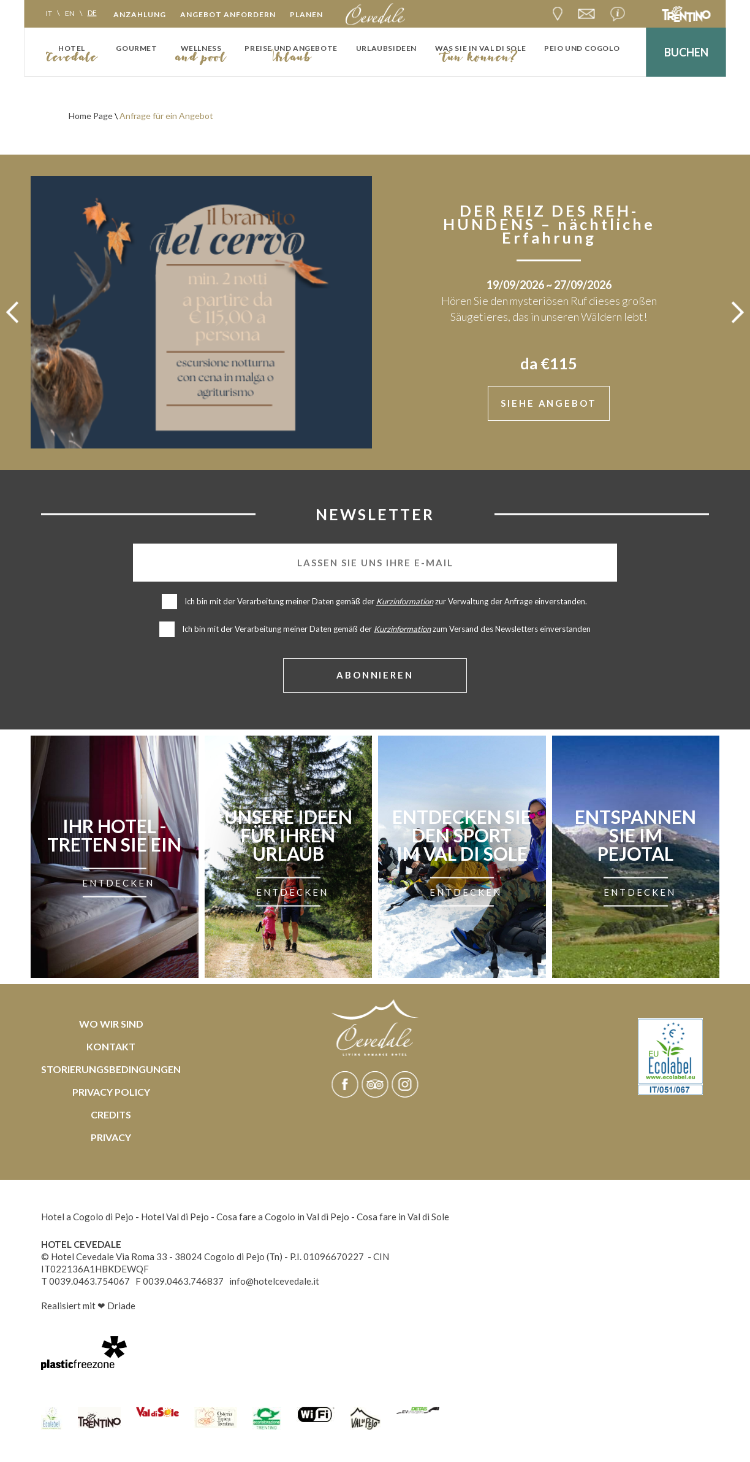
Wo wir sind (111, 1025)
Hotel (71, 48)
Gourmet (136, 48)
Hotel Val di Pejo (175, 1217)
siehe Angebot (549, 403)
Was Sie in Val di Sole (480, 48)
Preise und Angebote (290, 48)
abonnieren (375, 676)
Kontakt (110, 1047)
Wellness (201, 48)
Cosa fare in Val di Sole (403, 1217)
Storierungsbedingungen (111, 1070)
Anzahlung (139, 14)
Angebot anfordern (228, 14)
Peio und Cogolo (581, 48)
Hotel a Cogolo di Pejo (87, 1217)
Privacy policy (111, 1093)
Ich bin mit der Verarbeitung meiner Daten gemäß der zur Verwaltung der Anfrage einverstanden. (386, 602)
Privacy (111, 1138)
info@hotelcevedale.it (274, 1282)
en (70, 12)
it (49, 12)
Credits (111, 1116)
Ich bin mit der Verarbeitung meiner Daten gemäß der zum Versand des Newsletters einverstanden (386, 630)
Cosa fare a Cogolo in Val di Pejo (282, 1217)
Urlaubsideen (386, 48)
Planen (306, 14)
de (92, 12)
